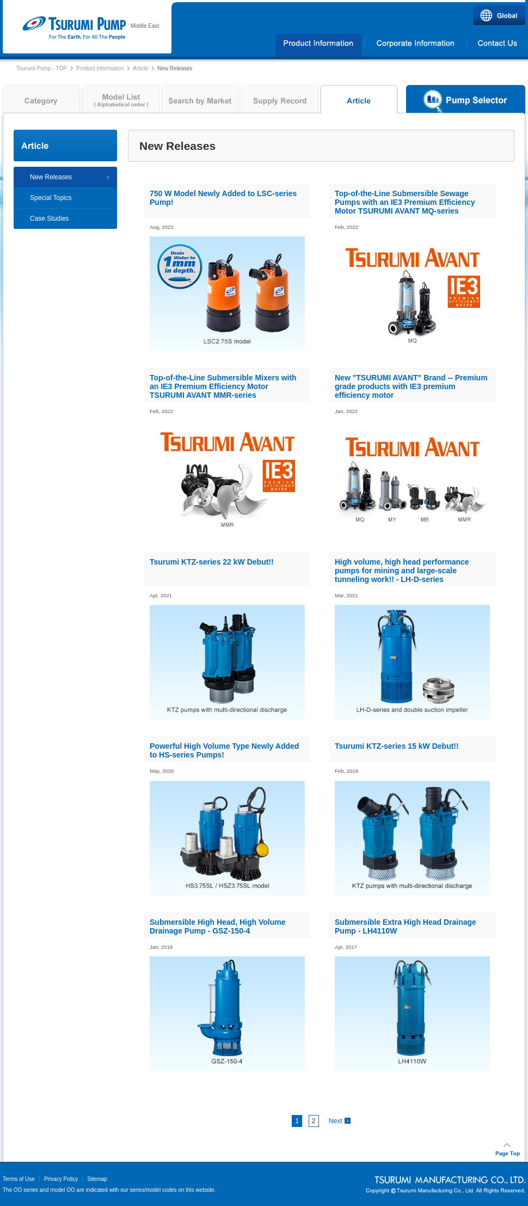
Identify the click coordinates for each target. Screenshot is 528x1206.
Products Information (319, 45)
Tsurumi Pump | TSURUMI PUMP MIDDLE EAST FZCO (74, 28)
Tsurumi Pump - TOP (41, 68)
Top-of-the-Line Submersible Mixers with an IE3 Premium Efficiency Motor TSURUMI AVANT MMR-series (223, 386)
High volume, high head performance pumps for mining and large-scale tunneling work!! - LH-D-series (402, 570)
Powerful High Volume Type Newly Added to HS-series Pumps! (224, 750)
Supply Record (279, 102)
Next (335, 1121)
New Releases (51, 177)
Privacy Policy (61, 1179)
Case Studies (49, 218)
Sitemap (97, 1179)
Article (140, 68)
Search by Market (200, 102)
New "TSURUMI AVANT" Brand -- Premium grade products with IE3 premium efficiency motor (411, 386)
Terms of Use (19, 1179)
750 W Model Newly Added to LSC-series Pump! (223, 198)
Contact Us (496, 45)
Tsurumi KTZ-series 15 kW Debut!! (397, 746)
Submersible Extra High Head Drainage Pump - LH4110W (405, 926)
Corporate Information (415, 45)
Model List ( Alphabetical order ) (120, 102)
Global (499, 15)
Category (40, 102)
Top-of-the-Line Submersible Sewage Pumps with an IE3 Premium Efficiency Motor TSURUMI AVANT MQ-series (405, 202)
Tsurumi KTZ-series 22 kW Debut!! (212, 561)
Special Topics (51, 198)
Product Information (100, 68)
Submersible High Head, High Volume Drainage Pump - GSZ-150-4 (217, 926)
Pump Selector (465, 102)
